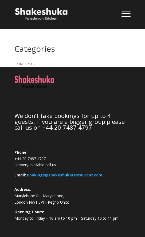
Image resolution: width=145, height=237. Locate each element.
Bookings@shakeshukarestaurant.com (64, 174)
